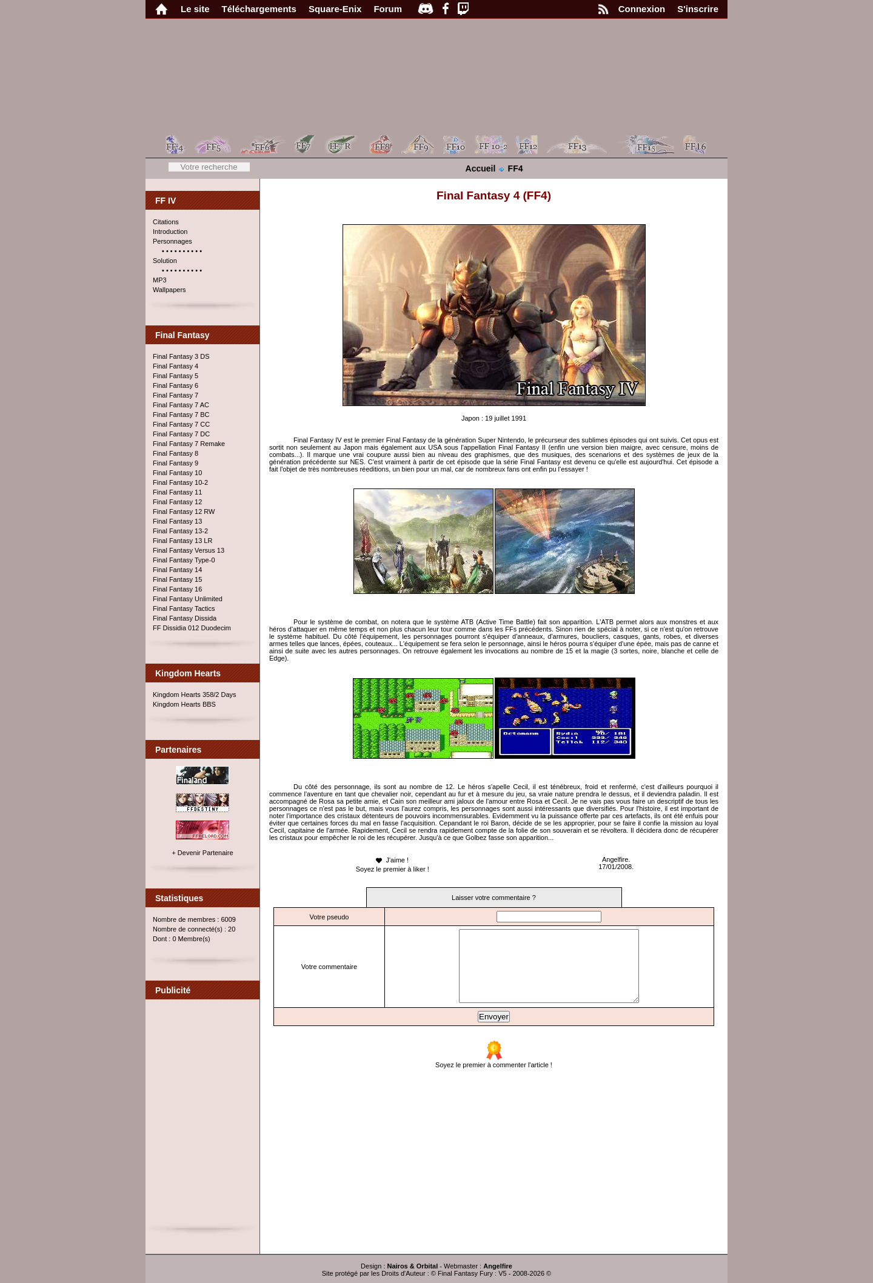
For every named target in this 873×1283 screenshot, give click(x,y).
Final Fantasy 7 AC (181, 404)
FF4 (515, 168)
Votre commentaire (325, 974)
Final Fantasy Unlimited (187, 598)
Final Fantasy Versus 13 (188, 550)
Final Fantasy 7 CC (181, 424)
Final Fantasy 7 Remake (189, 443)
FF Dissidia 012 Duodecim (192, 628)
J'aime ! (391, 860)
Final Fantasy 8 (175, 453)
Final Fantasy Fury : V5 (472, 1273)
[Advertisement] (203, 1117)
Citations (166, 221)
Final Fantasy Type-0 (184, 560)
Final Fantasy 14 (177, 569)
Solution (165, 260)
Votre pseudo (324, 917)
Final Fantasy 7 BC (181, 414)
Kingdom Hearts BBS (184, 704)
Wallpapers (169, 289)
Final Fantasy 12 (177, 501)
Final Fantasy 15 (177, 579)
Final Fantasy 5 (175, 375)
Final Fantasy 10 (177, 472)
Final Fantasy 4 (175, 366)
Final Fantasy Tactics (184, 608)
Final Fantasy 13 (177, 521)
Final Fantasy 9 (175, 463)
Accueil (481, 168)
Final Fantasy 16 (177, 589)
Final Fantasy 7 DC (181, 434)
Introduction (170, 231)
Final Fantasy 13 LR (182, 540)
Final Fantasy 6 (175, 385)
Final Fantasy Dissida (184, 618)
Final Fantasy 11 (177, 492)
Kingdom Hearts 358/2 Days (194, 694)
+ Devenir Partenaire (202, 852)
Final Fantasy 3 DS (181, 356)
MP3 (160, 280)
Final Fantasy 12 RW (184, 511)
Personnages (172, 241)
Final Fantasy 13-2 (180, 531)
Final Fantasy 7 (175, 395)
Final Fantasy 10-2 (180, 482)
